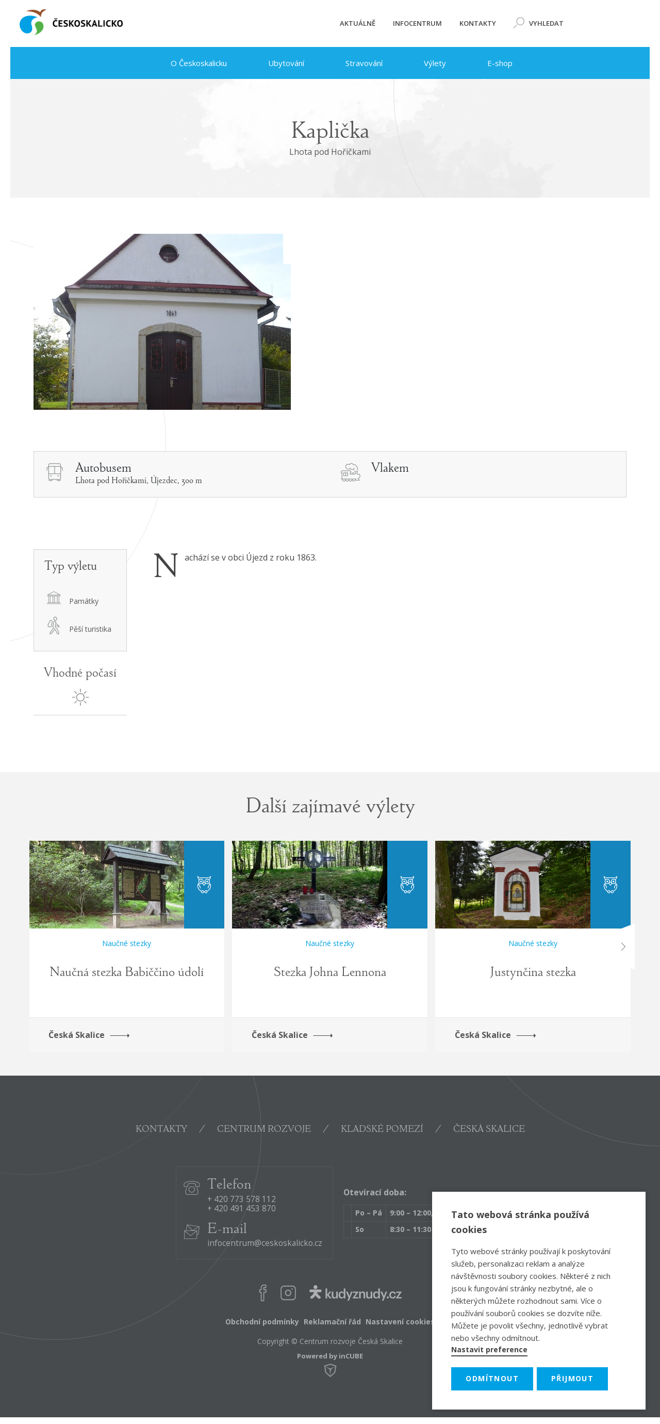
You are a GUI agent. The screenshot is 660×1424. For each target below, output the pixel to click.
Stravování (354, 63)
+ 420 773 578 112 (241, 1200)
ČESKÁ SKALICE (489, 1129)
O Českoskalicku (187, 63)
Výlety (424, 63)
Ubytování (276, 63)
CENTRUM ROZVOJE (264, 1129)
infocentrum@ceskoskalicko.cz (264, 1244)
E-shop (490, 63)
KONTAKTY (161, 1129)
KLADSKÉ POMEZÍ (382, 1129)
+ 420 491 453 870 (241, 1209)
